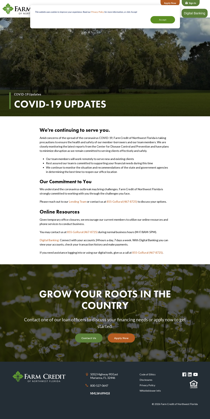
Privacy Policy (97, 12)
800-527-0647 (99, 385)
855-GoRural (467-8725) (122, 201)
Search (204, 3)
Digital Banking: (49, 240)
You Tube (195, 374)
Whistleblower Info (150, 390)
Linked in (190, 374)
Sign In (192, 3)
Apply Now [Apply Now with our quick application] (121, 338)
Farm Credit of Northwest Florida (29, 8)
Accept (162, 19)
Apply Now (170, 3)
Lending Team (77, 201)
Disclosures (146, 379)
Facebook (184, 374)
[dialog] (105, 16)
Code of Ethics (148, 374)
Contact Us (88, 338)
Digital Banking (194, 13)
